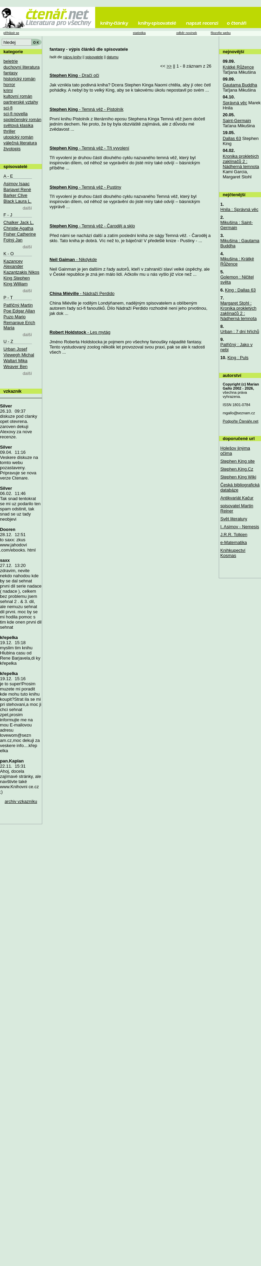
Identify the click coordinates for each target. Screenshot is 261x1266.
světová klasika (18, 125)
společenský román (22, 119)
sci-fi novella (15, 113)
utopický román (18, 137)
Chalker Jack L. (18, 222)
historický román (19, 78)
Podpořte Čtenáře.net (240, 421)
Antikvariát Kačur (236, 497)
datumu (112, 57)
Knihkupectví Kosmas (232, 553)
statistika (139, 33)
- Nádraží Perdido (81, 293)
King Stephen (16, 278)
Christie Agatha (18, 228)
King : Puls (237, 357)
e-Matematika (233, 542)
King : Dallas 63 (240, 290)
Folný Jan (12, 239)
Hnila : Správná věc (239, 209)
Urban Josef (15, 349)
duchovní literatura (21, 67)
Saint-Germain (237, 120)
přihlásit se (11, 33)
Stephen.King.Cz (236, 469)
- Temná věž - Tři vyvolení (89, 148)
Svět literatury (233, 518)
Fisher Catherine (19, 234)
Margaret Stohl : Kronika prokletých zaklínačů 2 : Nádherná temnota (238, 310)
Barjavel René (17, 189)
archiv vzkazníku (21, 801)
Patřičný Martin (18, 305)
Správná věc (235, 102)
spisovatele (94, 57)
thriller (9, 131)
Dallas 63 (232, 138)
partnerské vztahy (20, 102)
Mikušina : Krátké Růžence (237, 261)
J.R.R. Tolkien (233, 534)
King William (15, 283)
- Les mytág (79, 332)
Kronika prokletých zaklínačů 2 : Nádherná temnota (241, 161)
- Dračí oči (74, 75)
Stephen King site (237, 461)
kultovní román (17, 96)
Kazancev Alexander (13, 264)
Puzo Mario (14, 316)
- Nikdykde (73, 259)
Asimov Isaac (16, 183)
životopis (12, 148)
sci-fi (7, 107)
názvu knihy (72, 57)
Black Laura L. (17, 201)
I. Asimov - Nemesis (239, 526)
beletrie (10, 61)
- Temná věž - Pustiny (85, 187)
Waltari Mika (15, 360)
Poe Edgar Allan (19, 310)
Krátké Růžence (238, 67)
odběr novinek (186, 33)
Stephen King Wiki (238, 477)
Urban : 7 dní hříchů (239, 331)
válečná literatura (20, 142)
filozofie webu (220, 33)
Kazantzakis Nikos (21, 272)
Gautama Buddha (240, 84)
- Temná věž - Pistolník (86, 109)
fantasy (10, 72)
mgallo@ (239, 413)
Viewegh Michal (18, 354)
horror (9, 84)
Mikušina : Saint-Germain (236, 225)
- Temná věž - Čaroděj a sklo (92, 225)
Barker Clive (15, 195)
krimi (8, 90)
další (27, 208)
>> (169, 66)
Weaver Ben (15, 366)
